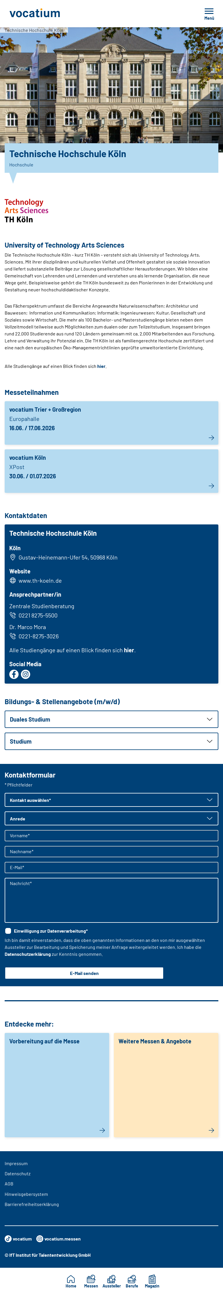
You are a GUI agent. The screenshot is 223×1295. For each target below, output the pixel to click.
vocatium (18, 1238)
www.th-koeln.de (40, 580)
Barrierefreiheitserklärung (32, 1204)
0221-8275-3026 (34, 636)
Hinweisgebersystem (26, 1194)
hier (101, 366)
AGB (9, 1183)
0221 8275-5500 (33, 615)
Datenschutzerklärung (28, 954)
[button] (111, 719)
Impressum (16, 1163)
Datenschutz (17, 1173)
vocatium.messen (58, 1238)
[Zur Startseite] (48, 14)
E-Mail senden (84, 973)
